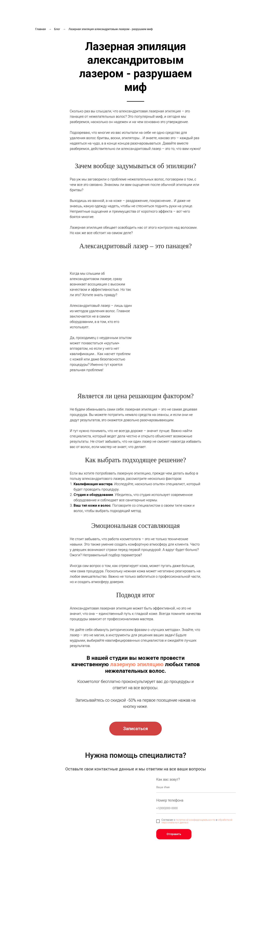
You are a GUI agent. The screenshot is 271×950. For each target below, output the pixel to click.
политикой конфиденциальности (195, 819)
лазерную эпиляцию (136, 664)
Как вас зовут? (168, 779)
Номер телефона (169, 800)
